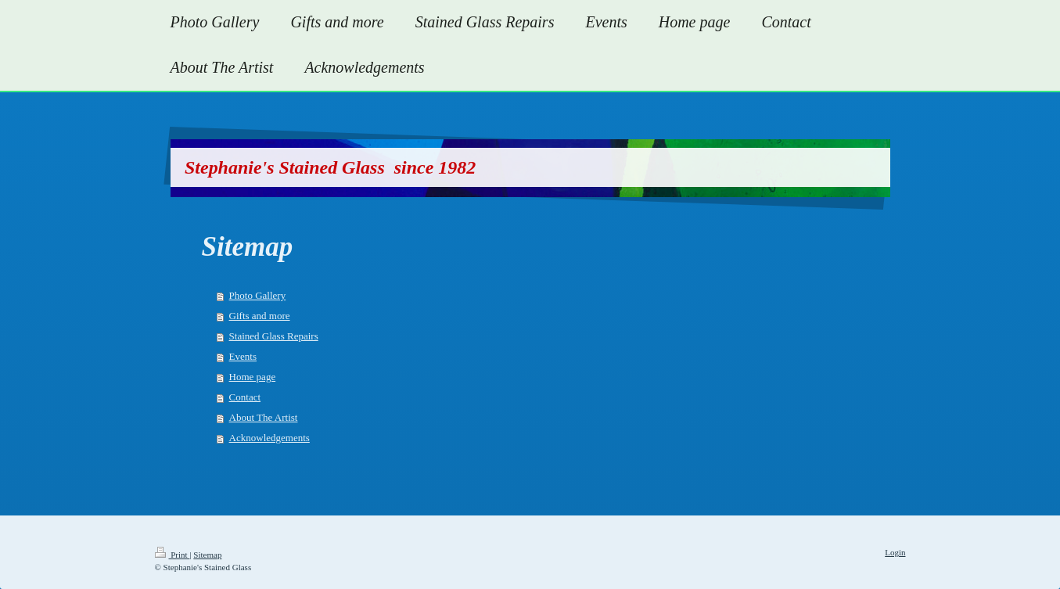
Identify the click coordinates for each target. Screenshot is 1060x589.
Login (895, 552)
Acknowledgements (269, 438)
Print (172, 554)
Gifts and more (259, 315)
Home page (252, 376)
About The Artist (263, 417)
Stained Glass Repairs (273, 336)
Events (243, 356)
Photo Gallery (257, 295)
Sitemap (207, 554)
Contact (245, 397)
